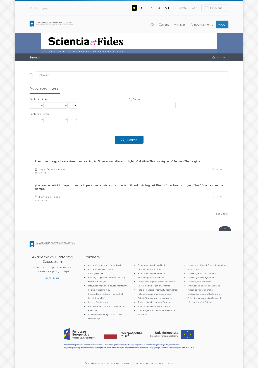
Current (164, 24)
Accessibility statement (149, 363)
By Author (135, 99)
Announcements (202, 24)
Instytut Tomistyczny (98, 302)
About (222, 24)
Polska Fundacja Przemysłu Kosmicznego (158, 289)
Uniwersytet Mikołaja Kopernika (203, 273)
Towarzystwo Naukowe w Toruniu (154, 306)
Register (182, 7)
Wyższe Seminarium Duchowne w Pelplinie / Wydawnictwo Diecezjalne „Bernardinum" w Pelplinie (205, 298)
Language (215, 8)
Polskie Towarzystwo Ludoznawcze (155, 298)
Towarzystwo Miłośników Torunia (154, 302)
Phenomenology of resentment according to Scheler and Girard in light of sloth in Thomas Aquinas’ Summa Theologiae (117, 161)
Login (194, 7)
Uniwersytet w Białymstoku (201, 277)
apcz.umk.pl (52, 277)
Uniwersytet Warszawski (200, 281)
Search (132, 140)
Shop (171, 363)
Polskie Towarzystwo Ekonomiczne (154, 294)
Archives (180, 24)
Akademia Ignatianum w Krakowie (105, 265)
